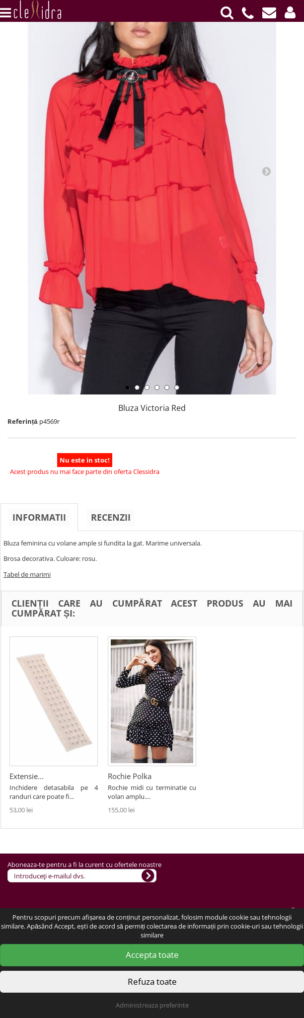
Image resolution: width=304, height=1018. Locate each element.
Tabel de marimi (27, 574)
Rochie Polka (228, 776)
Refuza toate (152, 981)
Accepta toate (152, 954)
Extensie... (125, 776)
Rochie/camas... (36, 776)
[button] (290, 12)
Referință (22, 421)
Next (266, 171)
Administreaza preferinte (152, 1005)
